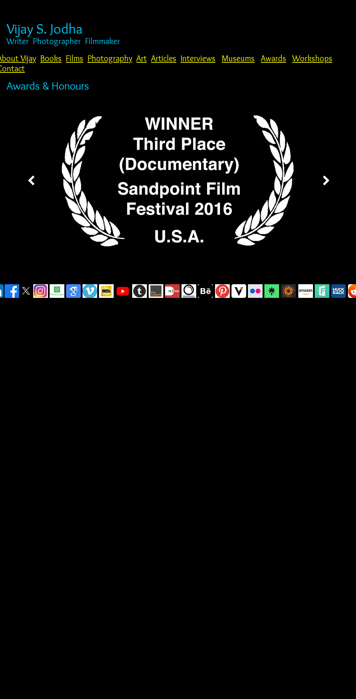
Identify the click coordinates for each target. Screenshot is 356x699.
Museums (238, 58)
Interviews (197, 58)
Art (141, 58)
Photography (109, 58)
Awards (273, 58)
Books (51, 58)
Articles (163, 58)
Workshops (312, 58)
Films (74, 58)
